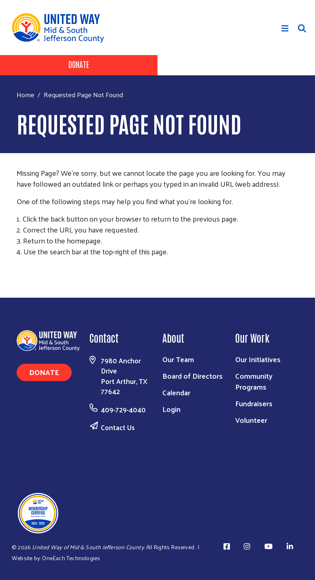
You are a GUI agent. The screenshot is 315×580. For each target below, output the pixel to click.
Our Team (178, 359)
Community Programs (253, 381)
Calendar (176, 392)
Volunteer (251, 420)
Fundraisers (253, 403)
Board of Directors (192, 375)
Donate (78, 64)
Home (25, 95)
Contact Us (118, 427)
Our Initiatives (258, 359)
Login (171, 409)
